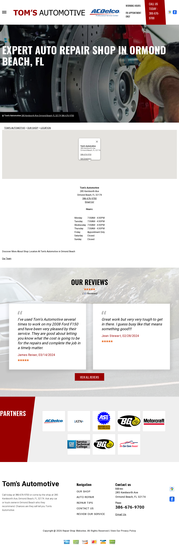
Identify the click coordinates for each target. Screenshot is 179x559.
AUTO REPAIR (85, 497)
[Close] (97, 141)
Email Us (120, 514)
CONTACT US (85, 508)
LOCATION (45, 128)
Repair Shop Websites (74, 530)
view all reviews (89, 377)
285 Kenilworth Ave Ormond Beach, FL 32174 (41, 115)
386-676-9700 (67, 115)
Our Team (6, 258)
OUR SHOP (32, 128)
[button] (89, 163)
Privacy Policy (128, 530)
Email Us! (89, 202)
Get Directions (85, 159)
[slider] (89, 289)
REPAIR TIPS (85, 502)
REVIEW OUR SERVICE (91, 514)
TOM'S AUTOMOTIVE (14, 128)
